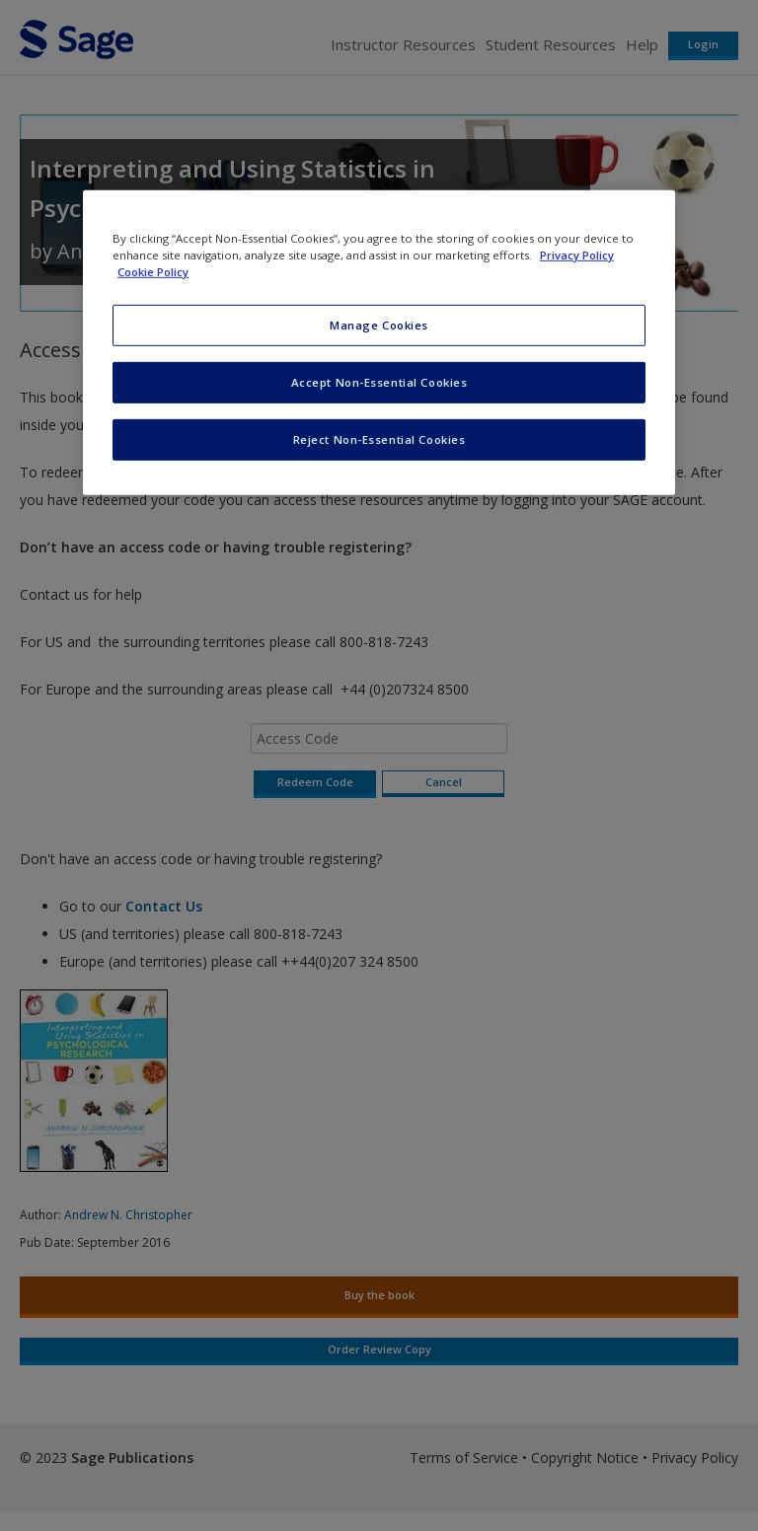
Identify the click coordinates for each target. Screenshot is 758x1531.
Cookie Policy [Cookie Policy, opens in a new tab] (153, 271)
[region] (379, 342)
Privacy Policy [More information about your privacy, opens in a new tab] (577, 255)
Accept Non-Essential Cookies (379, 382)
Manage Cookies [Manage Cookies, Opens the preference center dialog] (379, 325)
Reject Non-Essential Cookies (379, 439)
